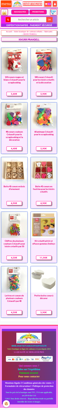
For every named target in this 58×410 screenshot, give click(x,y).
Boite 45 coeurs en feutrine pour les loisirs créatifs (43, 189)
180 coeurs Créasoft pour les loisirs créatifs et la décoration (43, 80)
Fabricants (48, 32)
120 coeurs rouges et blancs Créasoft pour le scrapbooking (14, 80)
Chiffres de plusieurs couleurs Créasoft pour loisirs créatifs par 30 (14, 244)
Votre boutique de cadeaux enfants (28, 32)
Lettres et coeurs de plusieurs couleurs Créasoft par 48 (14, 298)
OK (49, 19)
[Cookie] (6, 403)
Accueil (9, 32)
